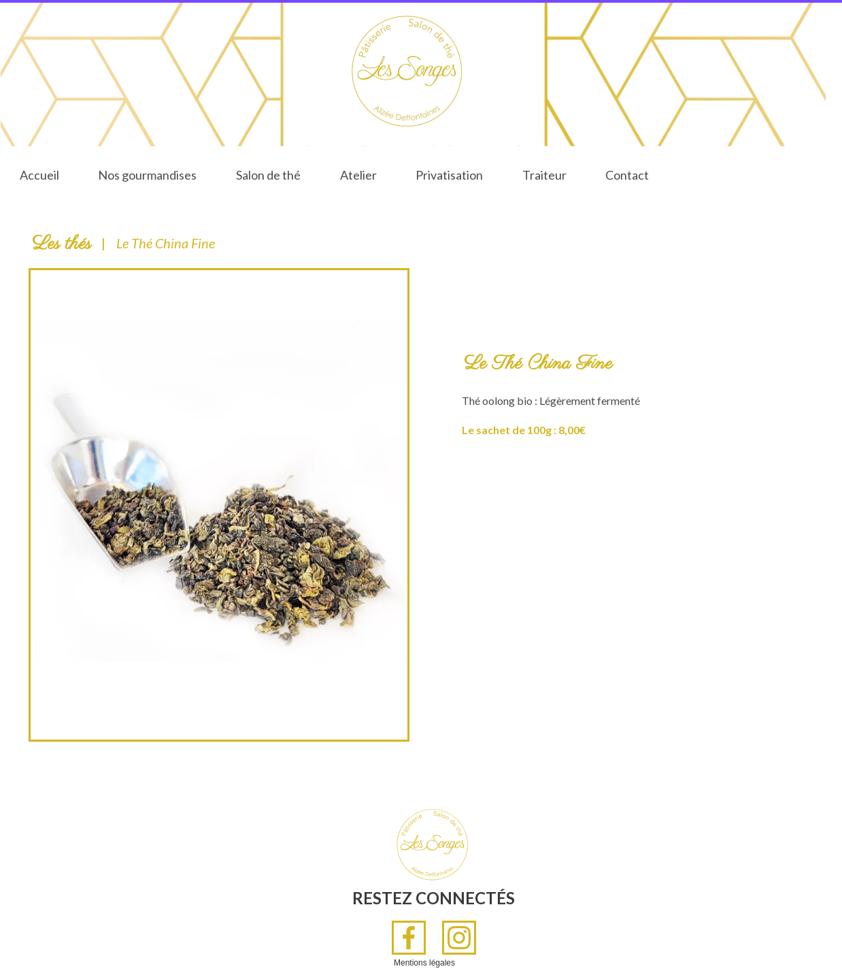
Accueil (39, 174)
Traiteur (544, 174)
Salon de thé (268, 174)
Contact (627, 174)
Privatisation (449, 174)
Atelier (358, 174)
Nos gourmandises (147, 174)
